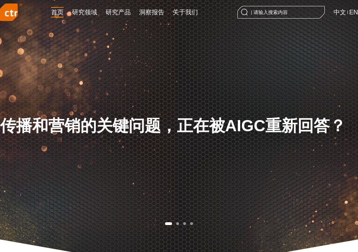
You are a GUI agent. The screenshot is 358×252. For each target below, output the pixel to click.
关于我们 (185, 12)
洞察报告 (151, 12)
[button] (168, 223)
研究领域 (84, 12)
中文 (340, 12)
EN (353, 12)
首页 (57, 12)
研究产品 (118, 12)
